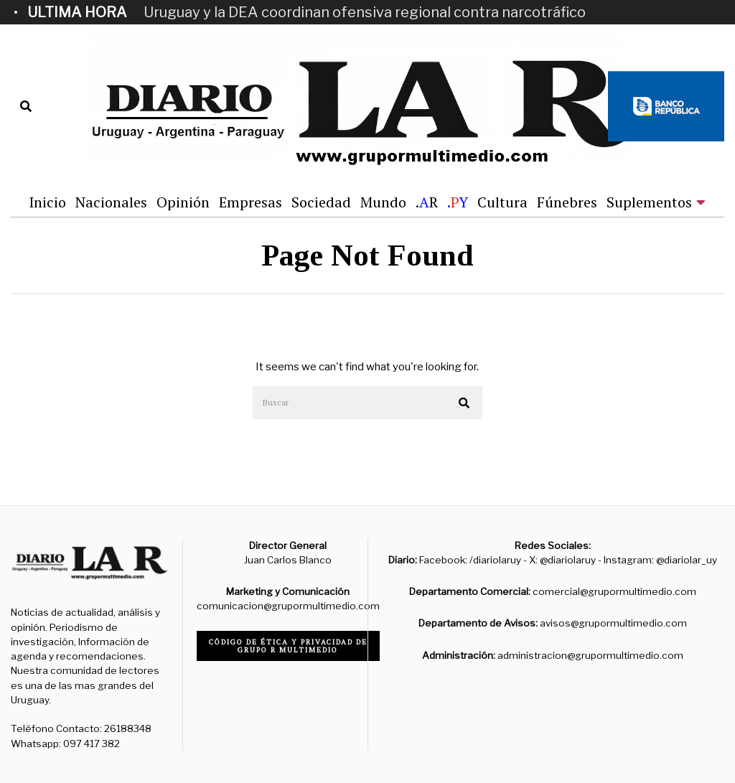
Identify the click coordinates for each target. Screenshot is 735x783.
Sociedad (321, 202)
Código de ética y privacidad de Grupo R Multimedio (288, 646)
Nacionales (111, 202)
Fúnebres (567, 202)
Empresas (250, 202)
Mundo (383, 202)
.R (427, 202)
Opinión (183, 202)
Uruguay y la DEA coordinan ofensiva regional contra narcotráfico (365, 12)
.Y (457, 202)
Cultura (502, 202)
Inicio (47, 202)
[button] (465, 403)
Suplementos (649, 202)
